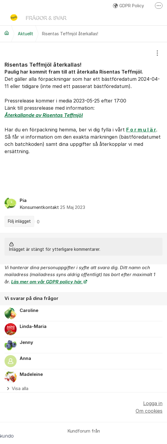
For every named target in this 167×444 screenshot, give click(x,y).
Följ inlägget (19, 221)
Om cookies (149, 411)
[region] (83, 137)
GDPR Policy (128, 5)
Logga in (152, 403)
